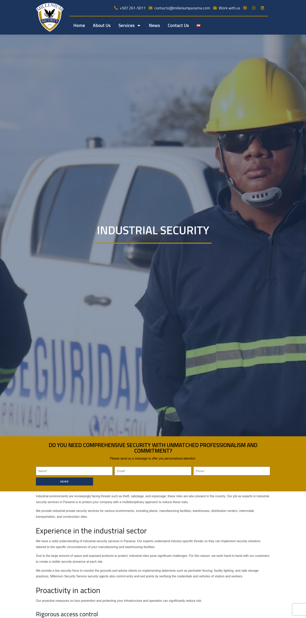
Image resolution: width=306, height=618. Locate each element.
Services (129, 25)
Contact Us (178, 25)
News (154, 25)
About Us (102, 25)
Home (79, 25)
